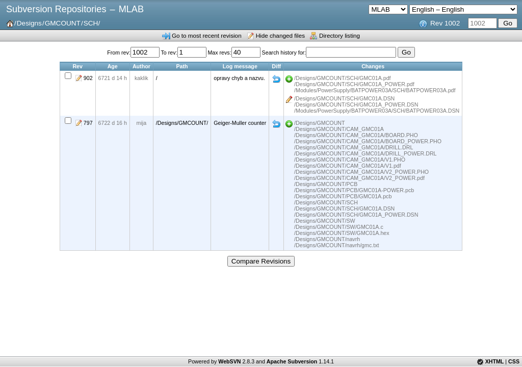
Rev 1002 (445, 23)
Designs (29, 23)
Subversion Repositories (56, 9)
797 (88, 123)
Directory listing (339, 35)
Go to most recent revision (207, 35)
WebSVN (229, 361)
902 (88, 78)
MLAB (131, 9)
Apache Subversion (292, 361)
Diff (276, 79)
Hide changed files (280, 35)
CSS (513, 361)
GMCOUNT (63, 23)
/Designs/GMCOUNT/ (182, 123)
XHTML (494, 361)
